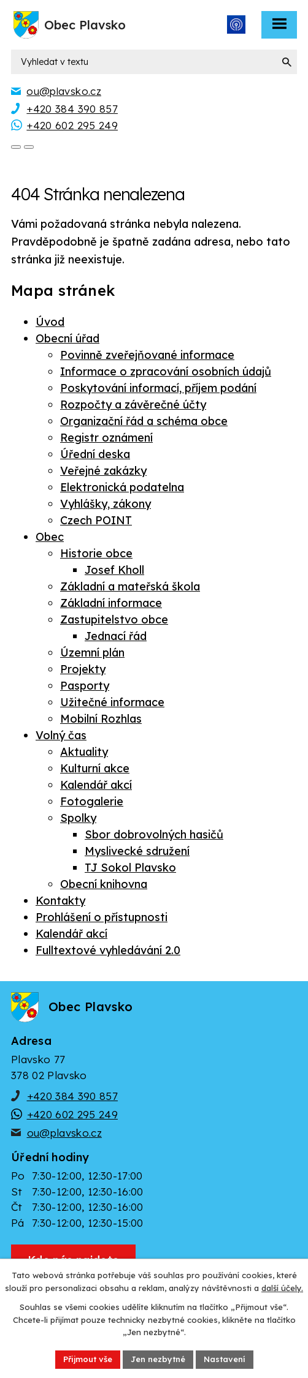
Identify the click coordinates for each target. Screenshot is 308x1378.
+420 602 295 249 (72, 1114)
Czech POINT (96, 520)
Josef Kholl (114, 570)
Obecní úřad (67, 338)
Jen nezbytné (158, 1359)
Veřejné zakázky (103, 471)
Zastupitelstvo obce (114, 619)
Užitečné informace (112, 702)
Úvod (50, 322)
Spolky (78, 818)
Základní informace (111, 603)
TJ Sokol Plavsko (130, 867)
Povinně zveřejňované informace (147, 355)
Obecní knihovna (103, 884)
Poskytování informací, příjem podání (158, 388)
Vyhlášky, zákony (105, 504)
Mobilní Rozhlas (101, 719)
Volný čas (61, 735)
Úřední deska (95, 454)
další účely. (282, 1288)
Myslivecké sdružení (137, 851)
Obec (50, 537)
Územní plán (92, 653)
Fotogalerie (91, 801)
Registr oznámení (106, 438)
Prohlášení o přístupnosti (101, 917)
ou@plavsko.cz (64, 1132)
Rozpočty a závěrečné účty (133, 404)
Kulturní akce (94, 768)
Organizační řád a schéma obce (144, 421)
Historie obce (96, 553)
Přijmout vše (87, 1359)
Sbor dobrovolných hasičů (154, 834)
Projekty (83, 669)
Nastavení (224, 1359)
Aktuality (84, 752)
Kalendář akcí (96, 785)
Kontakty (60, 901)
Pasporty (84, 686)
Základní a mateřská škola (130, 586)
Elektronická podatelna (122, 487)
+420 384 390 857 (72, 1096)
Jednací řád (116, 636)
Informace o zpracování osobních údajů (165, 371)
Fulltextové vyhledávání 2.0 (108, 950)
